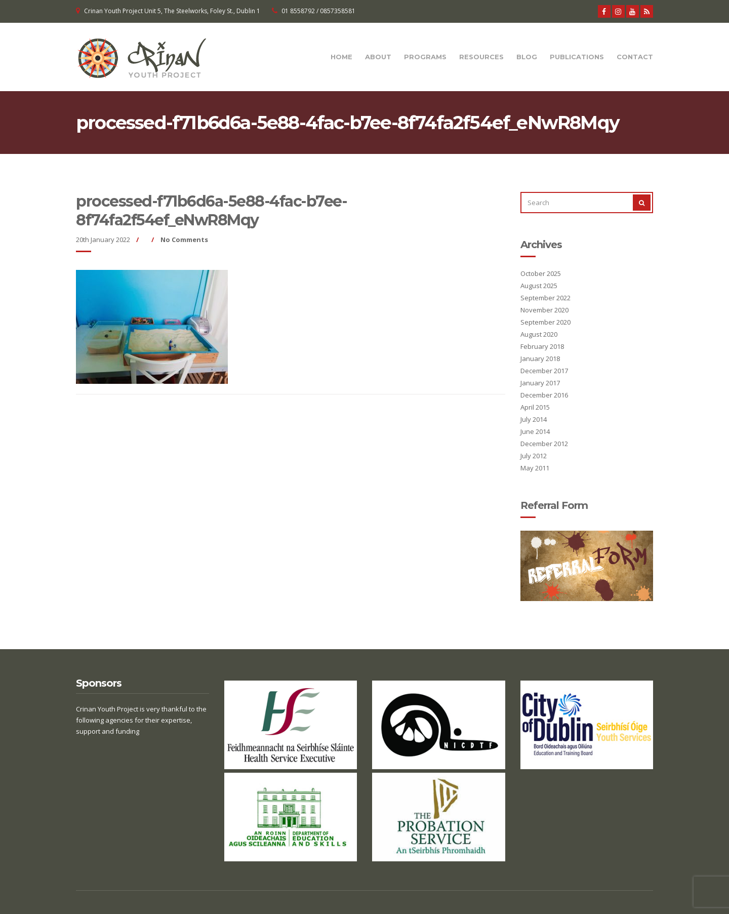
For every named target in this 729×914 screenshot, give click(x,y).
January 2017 (540, 382)
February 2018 (542, 346)
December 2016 (544, 395)
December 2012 (544, 443)
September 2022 (545, 297)
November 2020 (544, 309)
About (378, 57)
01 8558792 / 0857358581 (318, 11)
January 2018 (540, 358)
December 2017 (544, 370)
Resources (481, 57)
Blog (526, 57)
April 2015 (535, 407)
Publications (577, 57)
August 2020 (538, 334)
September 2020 (545, 322)
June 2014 (535, 431)
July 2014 (533, 419)
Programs (425, 57)
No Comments (184, 239)
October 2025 (540, 273)
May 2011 (534, 467)
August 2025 (538, 285)
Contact (635, 57)
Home (341, 57)
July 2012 (533, 455)
